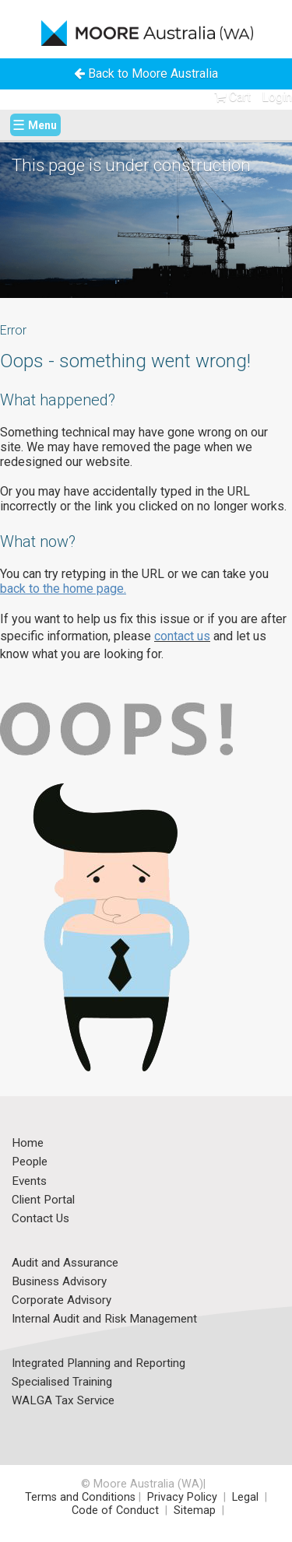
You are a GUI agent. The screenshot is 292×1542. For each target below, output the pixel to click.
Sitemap (195, 1510)
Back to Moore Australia (146, 73)
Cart (232, 96)
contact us (182, 636)
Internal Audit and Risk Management (104, 1319)
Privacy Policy (182, 1497)
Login (277, 96)
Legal (247, 1497)
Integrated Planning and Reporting (98, 1364)
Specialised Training (62, 1382)
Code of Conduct (114, 1510)
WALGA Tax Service (63, 1401)
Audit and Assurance (65, 1263)
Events (29, 1182)
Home (28, 1143)
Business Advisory (59, 1282)
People (29, 1162)
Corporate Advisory (61, 1301)
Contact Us (40, 1219)
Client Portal (43, 1200)
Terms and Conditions (80, 1497)
